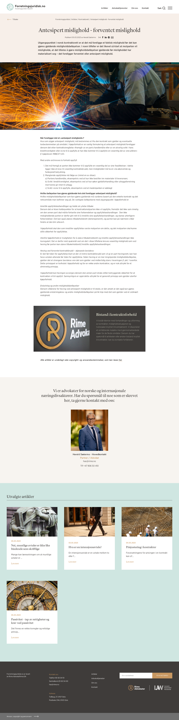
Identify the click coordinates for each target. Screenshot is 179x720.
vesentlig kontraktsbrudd (76, 169)
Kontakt (145, 8)
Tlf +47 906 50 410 (89, 465)
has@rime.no (89, 461)
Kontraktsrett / (84, 19)
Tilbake (15, 19)
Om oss (134, 8)
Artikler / (74, 19)
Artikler (104, 8)
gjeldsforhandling (106, 181)
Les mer (15, 563)
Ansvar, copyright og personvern (19, 716)
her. (120, 360)
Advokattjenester (120, 8)
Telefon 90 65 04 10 (57, 678)
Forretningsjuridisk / (63, 19)
